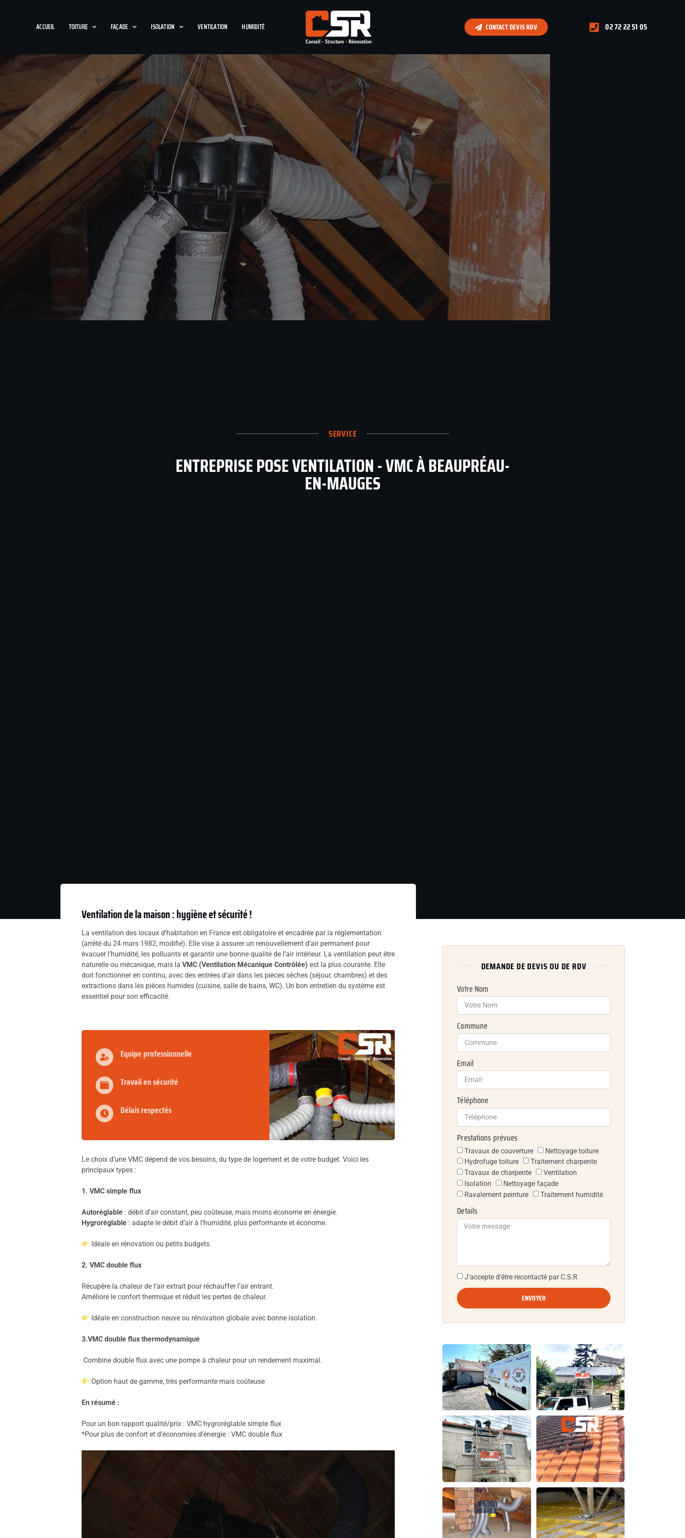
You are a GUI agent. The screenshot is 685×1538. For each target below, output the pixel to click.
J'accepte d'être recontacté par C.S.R (520, 1277)
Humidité (253, 27)
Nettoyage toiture (572, 1150)
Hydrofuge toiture (491, 1161)
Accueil (45, 27)
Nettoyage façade (530, 1183)
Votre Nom (472, 989)
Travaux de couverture (498, 1150)
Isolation (167, 26)
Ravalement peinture (496, 1194)
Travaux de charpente (498, 1172)
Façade (124, 26)
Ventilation (213, 27)
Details (467, 1211)
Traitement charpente (564, 1161)
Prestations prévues (487, 1138)
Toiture (83, 26)
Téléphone (472, 1100)
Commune (472, 1026)
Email (465, 1063)
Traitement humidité (571, 1194)
